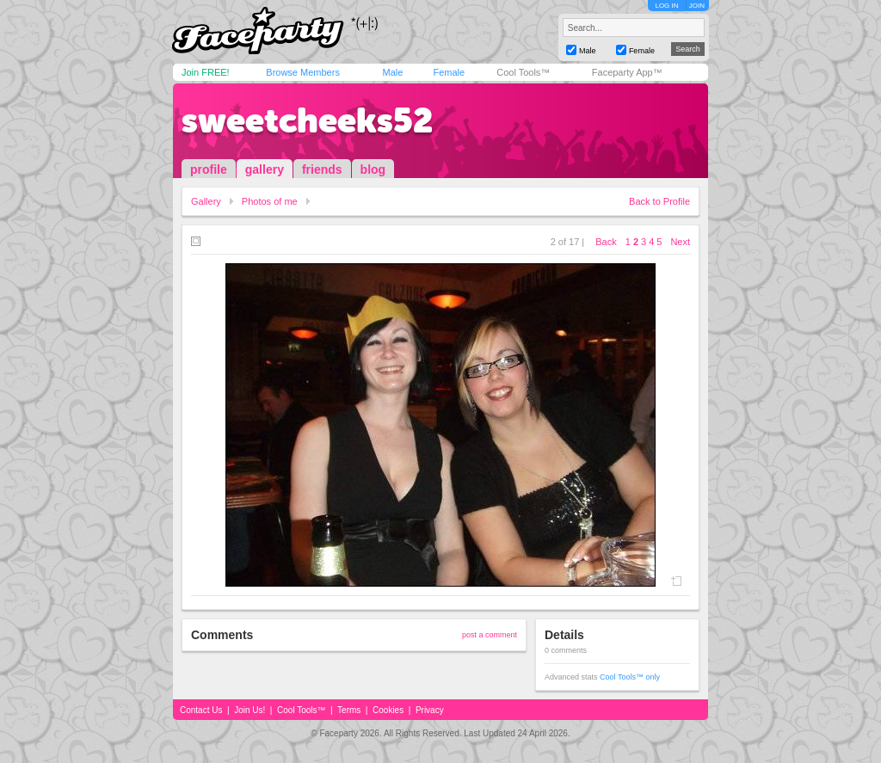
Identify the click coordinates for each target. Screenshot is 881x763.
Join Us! (249, 710)
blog (373, 169)
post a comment (489, 635)
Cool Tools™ (523, 72)
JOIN (697, 5)
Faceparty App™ (627, 72)
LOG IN (666, 5)
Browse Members (303, 72)
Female (449, 72)
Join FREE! (206, 72)
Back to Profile (659, 201)
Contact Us (201, 710)
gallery (264, 169)
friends (322, 169)
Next (680, 242)
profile (208, 169)
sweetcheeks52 (307, 120)
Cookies (388, 710)
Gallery (206, 201)
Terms (348, 710)
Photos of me (270, 201)
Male (392, 72)
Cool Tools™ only (630, 677)
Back (605, 242)
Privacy (430, 710)
